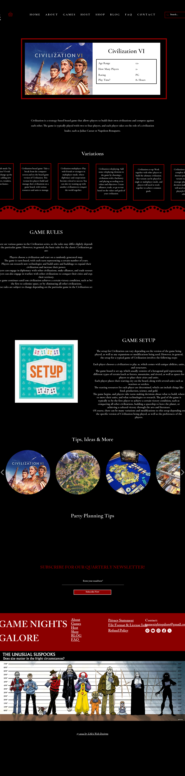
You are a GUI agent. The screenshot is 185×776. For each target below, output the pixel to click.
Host (74, 628)
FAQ (75, 640)
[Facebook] (164, 631)
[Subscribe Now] (92, 592)
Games (76, 624)
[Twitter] (169, 631)
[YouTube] (153, 631)
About (75, 620)
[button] (13, 14)
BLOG (76, 636)
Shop (74, 632)
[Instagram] (158, 631)
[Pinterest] (147, 631)
